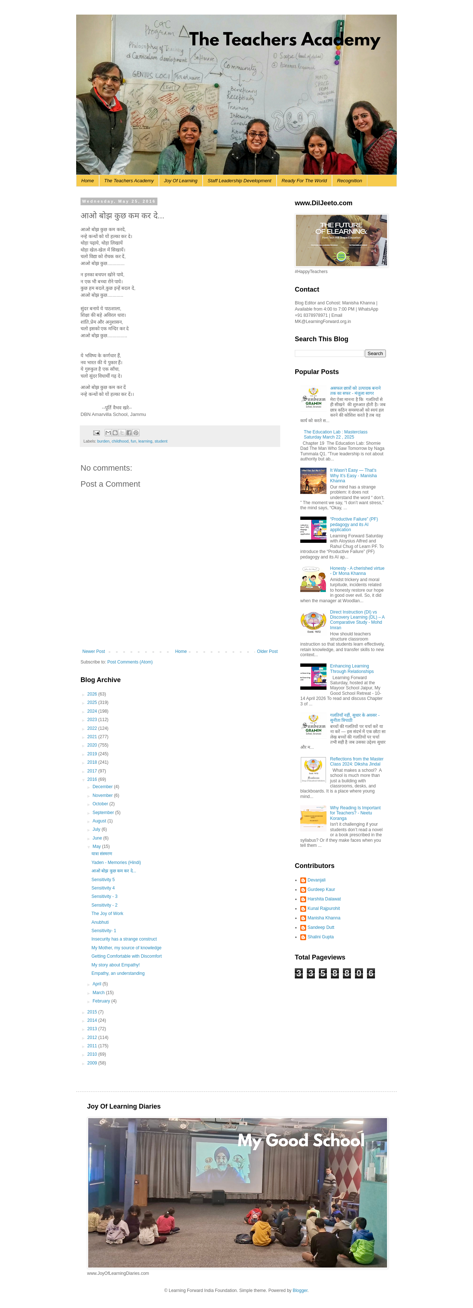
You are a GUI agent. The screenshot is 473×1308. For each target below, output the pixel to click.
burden (103, 441)
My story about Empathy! (115, 965)
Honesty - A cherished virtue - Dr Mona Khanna (357, 571)
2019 (92, 753)
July (97, 829)
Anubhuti (100, 922)
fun (133, 441)
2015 (92, 1012)
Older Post (267, 651)
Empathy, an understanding (118, 973)
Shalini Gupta (321, 936)
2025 (92, 702)
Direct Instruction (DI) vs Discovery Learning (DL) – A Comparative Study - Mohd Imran (357, 620)
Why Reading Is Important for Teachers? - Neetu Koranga (355, 813)
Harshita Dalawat (324, 899)
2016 (92, 779)
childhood (120, 441)
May (97, 846)
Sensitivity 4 (103, 888)
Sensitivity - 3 (104, 896)
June (98, 838)
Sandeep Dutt (321, 927)
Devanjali (316, 880)
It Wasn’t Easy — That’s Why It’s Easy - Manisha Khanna (353, 475)
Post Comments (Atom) (130, 662)
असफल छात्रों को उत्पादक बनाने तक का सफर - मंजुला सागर (355, 391)
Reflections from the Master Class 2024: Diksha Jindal (357, 761)
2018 (92, 762)
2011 (92, 1045)
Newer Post (93, 651)
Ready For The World (304, 180)
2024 (92, 711)
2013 (92, 1028)
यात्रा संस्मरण (101, 853)
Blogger (300, 1290)
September (104, 812)
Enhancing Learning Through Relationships (352, 668)
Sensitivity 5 (103, 879)
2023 (92, 719)
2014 (92, 1020)
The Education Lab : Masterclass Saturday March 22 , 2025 (336, 434)
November (103, 795)
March (99, 992)
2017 (92, 771)
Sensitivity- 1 (103, 930)
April (97, 983)
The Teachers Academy (129, 180)
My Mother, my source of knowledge (126, 947)
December (103, 786)
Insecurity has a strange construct (124, 939)
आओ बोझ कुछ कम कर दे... (113, 870)
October (101, 803)
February (102, 1001)
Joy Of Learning (181, 180)
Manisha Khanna (324, 917)
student (161, 441)
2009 (92, 1063)
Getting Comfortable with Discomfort (126, 956)
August (100, 821)
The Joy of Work (107, 913)
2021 (92, 736)
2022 (92, 728)
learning (145, 441)
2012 (92, 1037)
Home (87, 180)
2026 (92, 694)
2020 (92, 745)
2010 (92, 1054)
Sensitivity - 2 (104, 905)
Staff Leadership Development (239, 180)
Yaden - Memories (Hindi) (116, 862)
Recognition (349, 180)
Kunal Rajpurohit (324, 908)
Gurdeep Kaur (321, 889)
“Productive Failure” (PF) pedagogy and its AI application (354, 524)
